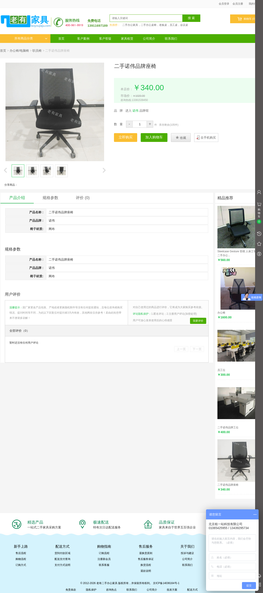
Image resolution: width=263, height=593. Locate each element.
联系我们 (171, 38)
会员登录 (224, 3)
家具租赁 (127, 38)
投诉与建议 (187, 553)
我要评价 (198, 320)
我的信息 (255, 3)
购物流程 (21, 559)
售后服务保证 (146, 559)
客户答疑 (105, 38)
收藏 (181, 137)
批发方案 (172, 589)
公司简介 (149, 38)
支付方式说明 (62, 565)
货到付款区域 (62, 553)
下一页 (197, 349)
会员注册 (238, 3)
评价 (83, 198)
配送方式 (192, 589)
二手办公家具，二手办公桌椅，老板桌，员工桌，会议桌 (155, 24)
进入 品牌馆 (137, 110)
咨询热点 (111, 589)
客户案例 (83, 38)
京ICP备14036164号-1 (166, 583)
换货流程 (145, 565)
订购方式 (21, 565)
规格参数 (50, 198)
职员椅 (37, 50)
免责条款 (71, 589)
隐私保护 (91, 589)
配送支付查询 (62, 559)
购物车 (246, 19)
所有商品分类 (30, 38)
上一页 (181, 349)
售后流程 (21, 553)
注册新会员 (104, 559)
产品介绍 (17, 198)
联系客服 (104, 565)
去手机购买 (208, 137)
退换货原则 (145, 553)
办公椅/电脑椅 (19, 50)
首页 (61, 38)
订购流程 (104, 553)
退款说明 (145, 570)
